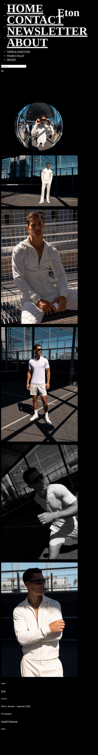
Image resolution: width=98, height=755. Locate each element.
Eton (3, 691)
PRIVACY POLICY (15, 55)
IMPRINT (11, 59)
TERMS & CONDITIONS (18, 51)
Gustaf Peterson (9, 721)
